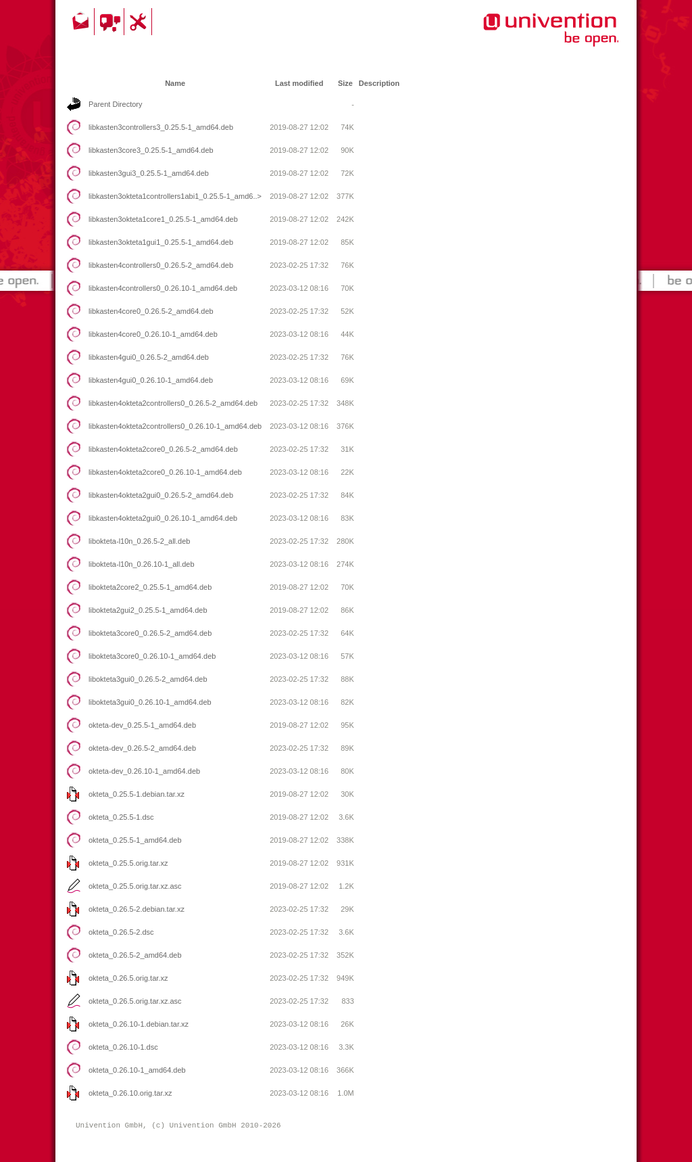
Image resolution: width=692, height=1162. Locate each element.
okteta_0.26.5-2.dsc (121, 932)
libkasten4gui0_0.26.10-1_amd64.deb (151, 380)
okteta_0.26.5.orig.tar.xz (128, 978)
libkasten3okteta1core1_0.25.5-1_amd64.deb (163, 219)
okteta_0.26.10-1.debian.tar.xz (139, 1024)
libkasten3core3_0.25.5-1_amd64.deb (151, 150)
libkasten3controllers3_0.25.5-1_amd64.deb (161, 127)
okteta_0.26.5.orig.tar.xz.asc (135, 1001)
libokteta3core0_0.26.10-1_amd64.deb (152, 656)
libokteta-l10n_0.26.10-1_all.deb (142, 564)
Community (111, 21)
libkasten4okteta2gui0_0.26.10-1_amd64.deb (163, 518)
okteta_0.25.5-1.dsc (121, 817)
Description (379, 83)
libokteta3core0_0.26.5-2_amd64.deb (150, 633)
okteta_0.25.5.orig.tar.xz (128, 863)
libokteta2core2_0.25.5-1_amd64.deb (150, 587)
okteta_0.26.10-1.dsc (123, 1047)
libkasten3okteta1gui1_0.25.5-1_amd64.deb (161, 242)
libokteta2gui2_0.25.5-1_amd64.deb (148, 610)
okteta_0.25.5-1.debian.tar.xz (136, 794)
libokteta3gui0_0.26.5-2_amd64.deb (148, 679)
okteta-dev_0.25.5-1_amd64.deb (142, 725)
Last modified (299, 83)
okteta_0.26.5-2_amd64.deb (135, 955)
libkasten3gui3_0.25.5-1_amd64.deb (149, 173)
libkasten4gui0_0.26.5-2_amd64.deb (149, 357)
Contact (82, 21)
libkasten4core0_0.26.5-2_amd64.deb (151, 311)
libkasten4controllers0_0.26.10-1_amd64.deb (163, 288)
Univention (523, 37)
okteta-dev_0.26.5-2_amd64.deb (142, 748)
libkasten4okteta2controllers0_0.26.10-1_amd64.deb (175, 426)
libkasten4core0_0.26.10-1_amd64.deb (153, 334)
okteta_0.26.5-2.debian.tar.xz (136, 909)
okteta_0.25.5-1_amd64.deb (135, 840)
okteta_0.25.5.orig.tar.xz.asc (135, 886)
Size (345, 83)
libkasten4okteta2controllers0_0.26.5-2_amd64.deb (173, 403)
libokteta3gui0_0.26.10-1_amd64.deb (150, 702)
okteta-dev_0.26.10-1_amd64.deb (144, 771)
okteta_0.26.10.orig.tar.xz (130, 1093)
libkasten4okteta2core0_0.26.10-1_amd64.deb (165, 472)
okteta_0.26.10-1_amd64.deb (137, 1070)
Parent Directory (115, 104)
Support (140, 21)
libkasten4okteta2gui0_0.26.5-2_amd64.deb (161, 495)
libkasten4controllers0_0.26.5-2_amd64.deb (161, 265)
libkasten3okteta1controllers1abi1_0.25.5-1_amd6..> (175, 196)
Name (175, 83)
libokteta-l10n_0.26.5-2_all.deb (139, 541)
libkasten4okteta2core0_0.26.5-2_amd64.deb (163, 449)
